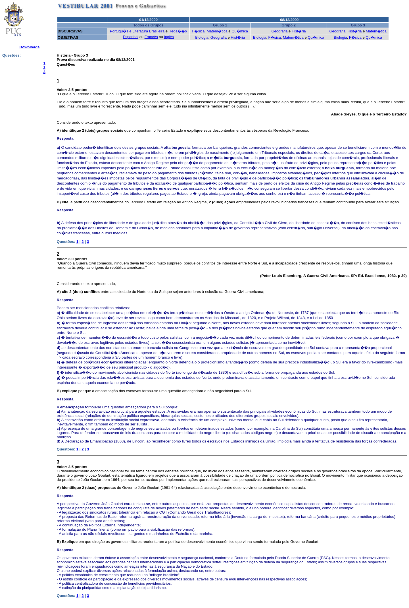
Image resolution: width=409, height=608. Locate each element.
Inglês (169, 37)
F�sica (198, 31)
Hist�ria (299, 31)
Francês (151, 37)
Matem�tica (217, 31)
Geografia (279, 31)
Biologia (201, 37)
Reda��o (178, 31)
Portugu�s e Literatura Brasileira (137, 31)
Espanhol (130, 37)
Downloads (29, 47)
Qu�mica (239, 31)
